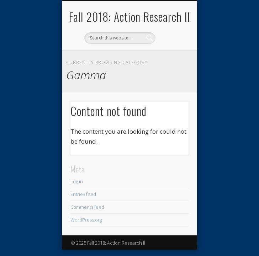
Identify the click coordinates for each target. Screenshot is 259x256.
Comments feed (87, 207)
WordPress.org (86, 220)
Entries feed (83, 194)
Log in (76, 181)
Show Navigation (171, 63)
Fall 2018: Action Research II (129, 16)
